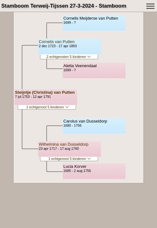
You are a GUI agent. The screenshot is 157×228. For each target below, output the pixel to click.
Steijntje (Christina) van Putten (45, 92)
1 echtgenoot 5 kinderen (47, 107)
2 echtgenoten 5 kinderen (68, 57)
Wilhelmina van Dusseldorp (64, 144)
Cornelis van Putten (56, 41)
